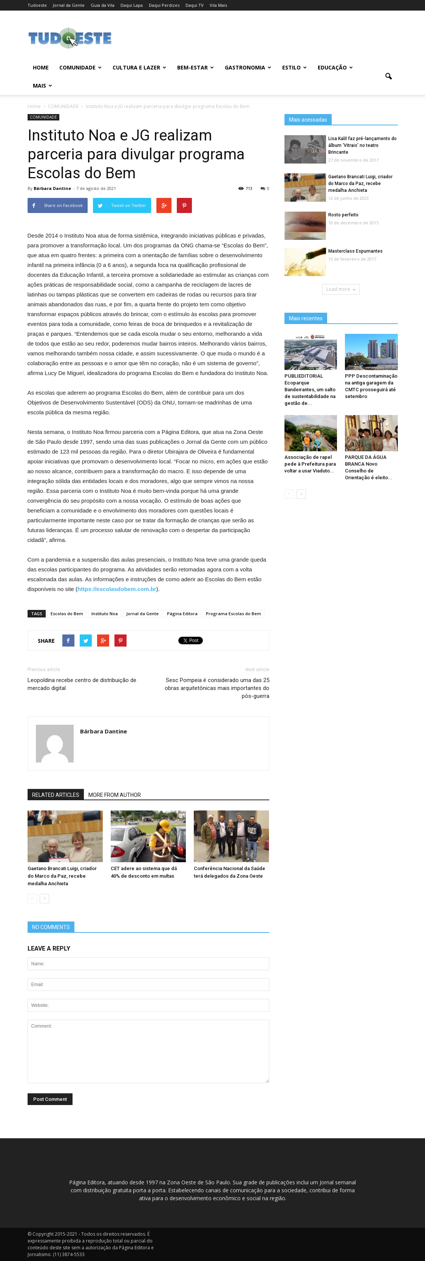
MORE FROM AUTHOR (114, 795)
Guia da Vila (102, 5)
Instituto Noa (104, 613)
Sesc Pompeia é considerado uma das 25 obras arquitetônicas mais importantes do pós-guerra (217, 688)
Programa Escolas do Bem (233, 613)
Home (41, 67)
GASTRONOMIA (248, 67)
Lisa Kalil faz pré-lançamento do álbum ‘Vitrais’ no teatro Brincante (362, 145)
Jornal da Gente (69, 5)
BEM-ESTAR (195, 67)
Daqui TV (194, 5)
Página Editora (182, 613)
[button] (389, 77)
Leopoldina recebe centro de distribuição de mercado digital (82, 684)
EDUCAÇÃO (335, 67)
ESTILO (294, 67)
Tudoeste (37, 5)
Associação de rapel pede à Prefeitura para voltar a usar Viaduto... (310, 464)
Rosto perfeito (343, 215)
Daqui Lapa (132, 5)
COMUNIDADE (80, 67)
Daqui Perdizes (164, 5)
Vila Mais (218, 5)
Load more (340, 289)
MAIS (42, 85)
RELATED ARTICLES (55, 795)
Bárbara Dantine (52, 188)
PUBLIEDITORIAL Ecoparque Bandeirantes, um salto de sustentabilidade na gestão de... (309, 389)
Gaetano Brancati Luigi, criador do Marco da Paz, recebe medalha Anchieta (62, 876)
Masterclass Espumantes (355, 251)
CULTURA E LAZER (139, 67)
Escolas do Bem (67, 613)
